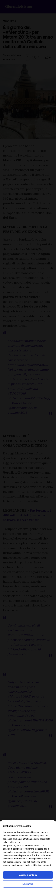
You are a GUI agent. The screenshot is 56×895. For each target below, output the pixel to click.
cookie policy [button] (14, 842)
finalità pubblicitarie (20, 865)
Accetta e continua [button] (28, 875)
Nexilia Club (28, 884)
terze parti (7, 849)
